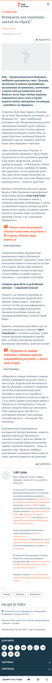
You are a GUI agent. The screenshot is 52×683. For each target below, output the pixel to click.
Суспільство (9, 12)
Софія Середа (8, 28)
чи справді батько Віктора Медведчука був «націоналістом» (30, 520)
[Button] (43, 39)
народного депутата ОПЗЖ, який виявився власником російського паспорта (31, 565)
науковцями (19, 578)
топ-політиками (40, 575)
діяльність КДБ (31, 505)
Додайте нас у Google (12, 679)
